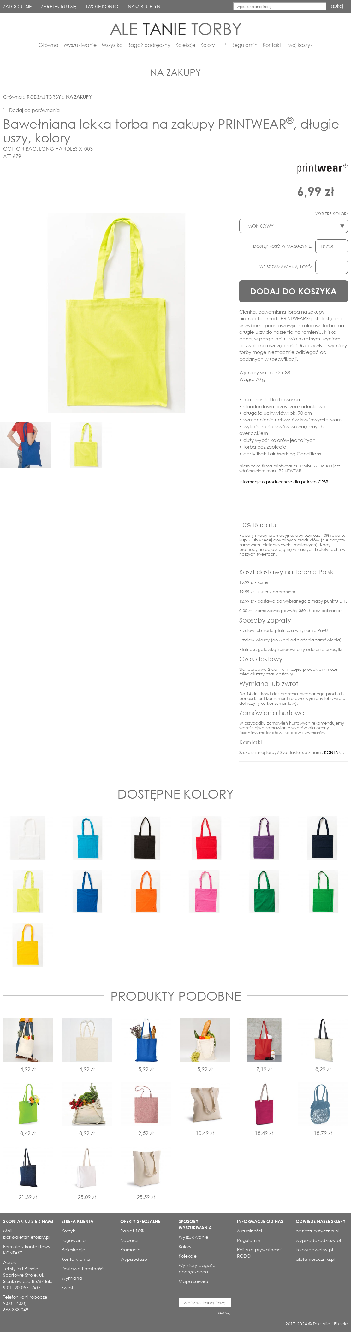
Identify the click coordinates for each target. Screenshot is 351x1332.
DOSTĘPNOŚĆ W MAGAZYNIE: (282, 246)
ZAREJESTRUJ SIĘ (58, 6)
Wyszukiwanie (80, 45)
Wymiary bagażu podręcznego (197, 1268)
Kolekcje (185, 45)
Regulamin (244, 45)
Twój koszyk (299, 45)
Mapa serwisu (193, 1281)
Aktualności (249, 1231)
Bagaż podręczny (149, 45)
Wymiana (72, 1278)
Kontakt (272, 45)
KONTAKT (333, 752)
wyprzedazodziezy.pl (318, 1240)
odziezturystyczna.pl (317, 1231)
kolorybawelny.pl (314, 1250)
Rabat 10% (132, 1231)
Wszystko (112, 45)
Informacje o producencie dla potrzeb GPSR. (284, 481)
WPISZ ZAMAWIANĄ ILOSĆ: (285, 266)
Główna (48, 45)
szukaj (337, 6)
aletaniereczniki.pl (315, 1259)
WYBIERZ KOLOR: (331, 214)
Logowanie (74, 1240)
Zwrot (67, 1287)
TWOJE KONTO (102, 6)
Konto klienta (76, 1259)
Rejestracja (74, 1250)
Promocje (130, 1250)
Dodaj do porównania (34, 110)
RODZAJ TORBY (44, 97)
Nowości (129, 1240)
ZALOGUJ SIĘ (17, 6)
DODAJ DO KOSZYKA (293, 291)
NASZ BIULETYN (144, 6)
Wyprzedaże (133, 1259)
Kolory (207, 45)
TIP (223, 45)
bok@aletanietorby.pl (26, 1237)
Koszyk (68, 1231)
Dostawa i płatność (83, 1268)
